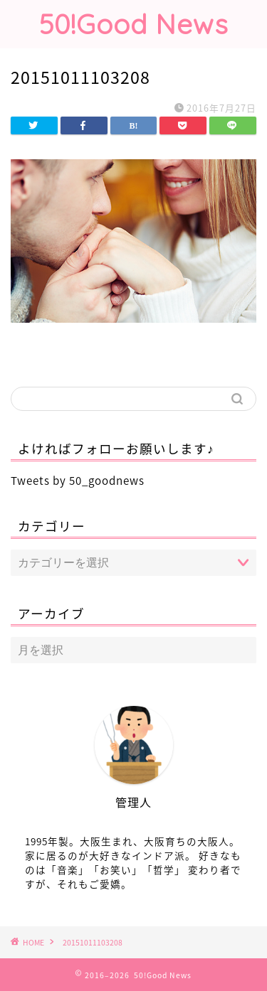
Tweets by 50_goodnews (78, 480)
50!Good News (134, 24)
